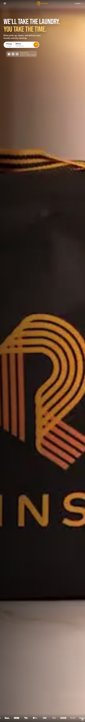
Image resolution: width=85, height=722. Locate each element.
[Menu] (5, 3)
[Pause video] (82, 719)
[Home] (42, 3)
